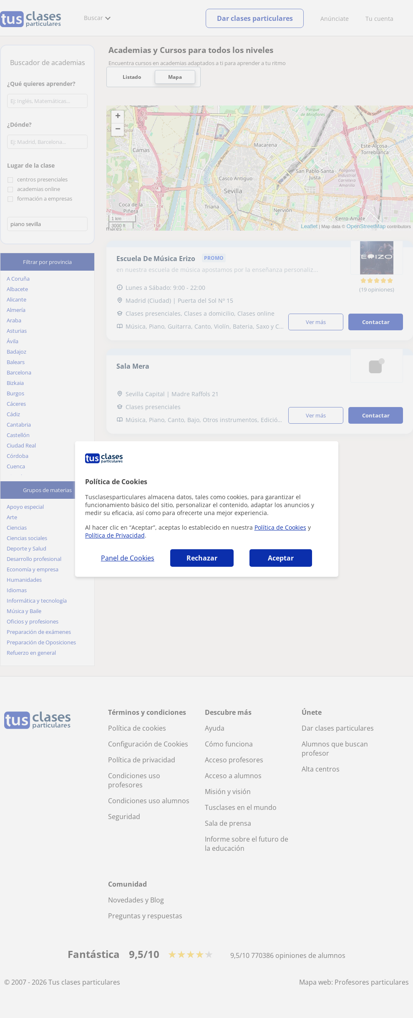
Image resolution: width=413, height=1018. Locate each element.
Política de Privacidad (115, 535)
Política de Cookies (280, 527)
